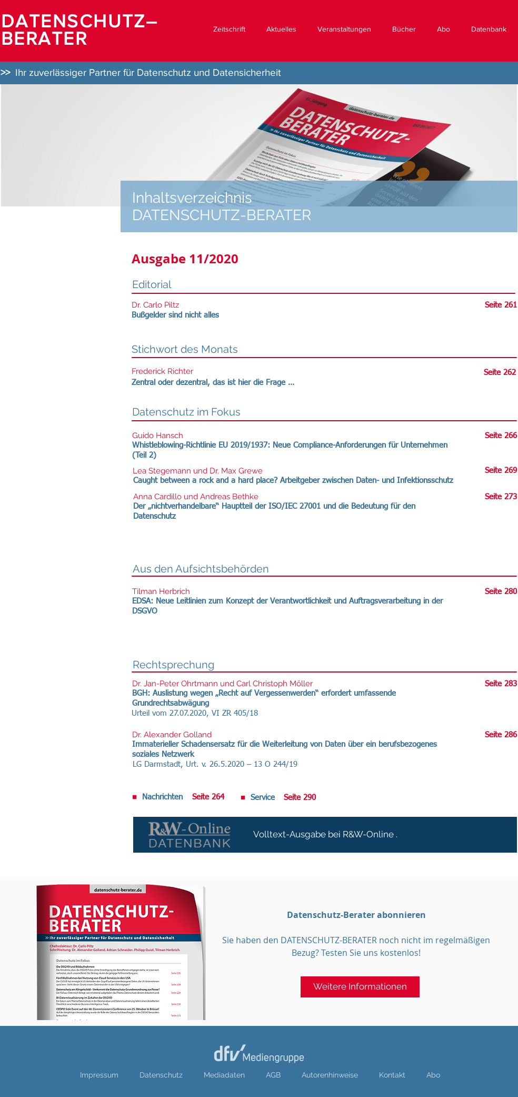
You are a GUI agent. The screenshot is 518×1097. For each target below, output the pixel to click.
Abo (433, 1075)
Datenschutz (161, 1075)
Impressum (99, 1075)
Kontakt (392, 1075)
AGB (273, 1075)
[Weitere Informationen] (360, 986)
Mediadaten (224, 1075)
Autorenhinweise (330, 1075)
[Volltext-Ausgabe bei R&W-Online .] (325, 835)
